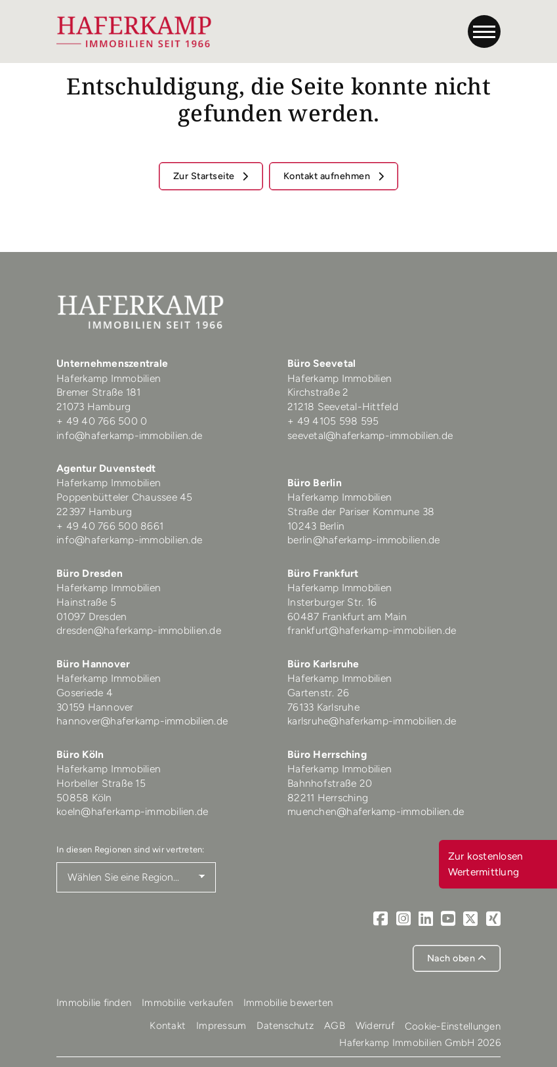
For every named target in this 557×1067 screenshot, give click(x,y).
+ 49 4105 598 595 (333, 421)
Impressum (221, 1026)
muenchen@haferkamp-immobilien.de (375, 811)
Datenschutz (285, 1026)
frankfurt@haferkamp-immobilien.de (371, 630)
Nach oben (457, 958)
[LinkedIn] (426, 918)
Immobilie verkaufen (187, 1003)
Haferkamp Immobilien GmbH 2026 (420, 1043)
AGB (334, 1026)
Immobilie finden (93, 1003)
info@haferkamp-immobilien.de (129, 435)
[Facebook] (380, 918)
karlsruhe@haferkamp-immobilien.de (371, 721)
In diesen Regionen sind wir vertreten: (130, 849)
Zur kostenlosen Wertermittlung (486, 864)
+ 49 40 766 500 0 (101, 421)
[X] (470, 918)
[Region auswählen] (136, 877)
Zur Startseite (205, 176)
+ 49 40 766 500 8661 (109, 526)
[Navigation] (484, 31)
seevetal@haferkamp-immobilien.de (370, 435)
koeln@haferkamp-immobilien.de (132, 811)
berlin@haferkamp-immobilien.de (363, 540)
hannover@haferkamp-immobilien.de (142, 721)
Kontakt (168, 1026)
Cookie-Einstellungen (453, 1026)
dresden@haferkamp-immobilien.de (138, 630)
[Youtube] (448, 918)
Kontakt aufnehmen (328, 176)
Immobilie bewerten (288, 1003)
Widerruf (375, 1026)
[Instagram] (403, 918)
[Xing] (493, 918)
